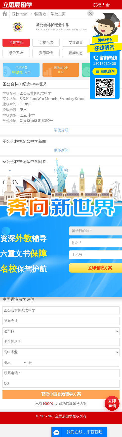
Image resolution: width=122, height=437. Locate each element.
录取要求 (16, 53)
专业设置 (76, 42)
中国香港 (38, 14)
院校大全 (19, 14)
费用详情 (46, 53)
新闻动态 (76, 53)
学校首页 (16, 42)
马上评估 (112, 403)
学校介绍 (46, 42)
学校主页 (58, 14)
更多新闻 (61, 150)
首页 (4, 13)
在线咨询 (108, 71)
